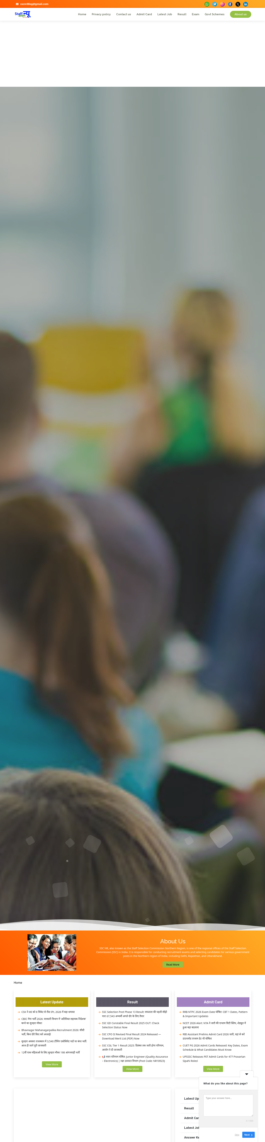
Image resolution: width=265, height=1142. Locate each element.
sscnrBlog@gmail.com (34, 4)
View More (52, 1064)
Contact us (123, 14)
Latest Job (164, 14)
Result (182, 14)
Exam (195, 14)
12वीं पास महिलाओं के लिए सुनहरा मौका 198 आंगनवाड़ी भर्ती (50, 1052)
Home (82, 14)
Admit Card (144, 14)
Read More (172, 964)
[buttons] (206, 3)
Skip (237, 1134)
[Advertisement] (132, 59)
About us (241, 14)
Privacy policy (101, 14)
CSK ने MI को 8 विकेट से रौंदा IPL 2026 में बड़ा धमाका (48, 1012)
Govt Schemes (214, 14)
